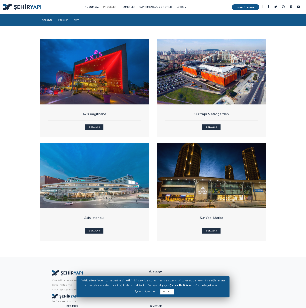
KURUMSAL (92, 6)
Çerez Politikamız (52, 245)
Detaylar (75, 117)
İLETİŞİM (181, 6)
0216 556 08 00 (116, 252)
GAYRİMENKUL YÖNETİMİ (155, 6)
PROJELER (110, 6)
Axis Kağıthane (75, 104)
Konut (178, 243)
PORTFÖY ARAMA (238, 7)
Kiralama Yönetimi (223, 247)
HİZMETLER (128, 6)
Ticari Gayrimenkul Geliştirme (230, 266)
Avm (178, 238)
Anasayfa (47, 19)
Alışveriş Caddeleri (185, 252)
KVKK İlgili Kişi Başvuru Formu (59, 249)
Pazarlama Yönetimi (224, 252)
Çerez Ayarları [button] (145, 291)
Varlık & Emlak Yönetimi (226, 262)
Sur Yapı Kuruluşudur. (54, 261)
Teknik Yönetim (221, 257)
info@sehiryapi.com (120, 247)
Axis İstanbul (231, 104)
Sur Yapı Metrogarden (153, 104)
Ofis (177, 247)
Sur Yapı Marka (153, 187)
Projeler (63, 19)
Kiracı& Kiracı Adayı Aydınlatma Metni (63, 240)
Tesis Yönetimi (221, 243)
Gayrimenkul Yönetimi (226, 238)
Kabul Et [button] (167, 291)
